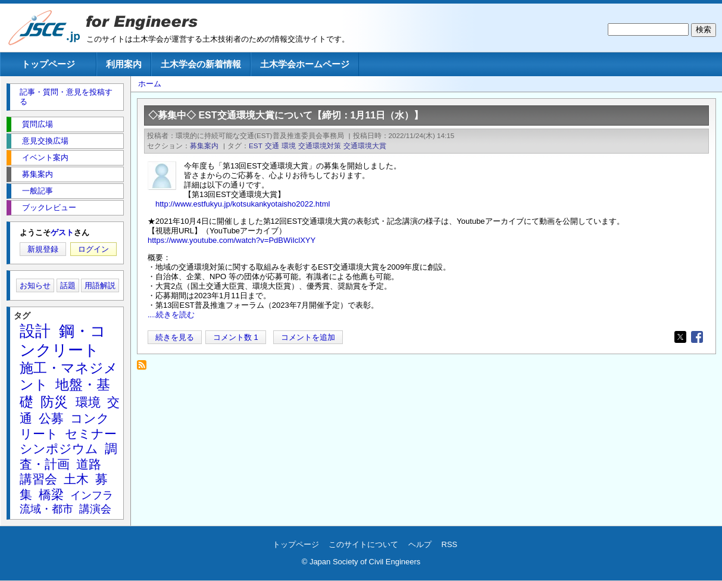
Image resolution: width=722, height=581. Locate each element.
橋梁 (51, 494)
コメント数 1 (235, 337)
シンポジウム (59, 448)
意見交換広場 (45, 140)
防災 (54, 402)
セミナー (91, 434)
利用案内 (124, 64)
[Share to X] (680, 337)
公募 (51, 418)
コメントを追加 (308, 337)
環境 (289, 145)
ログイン (93, 249)
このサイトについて (363, 544)
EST (255, 145)
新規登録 (42, 249)
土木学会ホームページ (304, 64)
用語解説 (100, 285)
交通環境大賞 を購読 (145, 368)
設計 (35, 331)
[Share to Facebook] (697, 337)
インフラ (91, 495)
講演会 (95, 509)
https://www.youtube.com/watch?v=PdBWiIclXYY (231, 240)
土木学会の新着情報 (201, 64)
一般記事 (37, 190)
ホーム (149, 83)
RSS (450, 544)
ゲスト (62, 232)
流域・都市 (46, 509)
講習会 (38, 479)
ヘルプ (420, 544)
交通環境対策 (319, 145)
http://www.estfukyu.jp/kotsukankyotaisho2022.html (242, 203)
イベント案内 (45, 157)
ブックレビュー (49, 207)
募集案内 (204, 145)
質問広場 (37, 124)
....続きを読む (171, 314)
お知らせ (35, 285)
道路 (88, 464)
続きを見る (174, 337)
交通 (272, 145)
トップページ (48, 64)
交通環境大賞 (364, 145)
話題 (68, 285)
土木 (76, 479)
